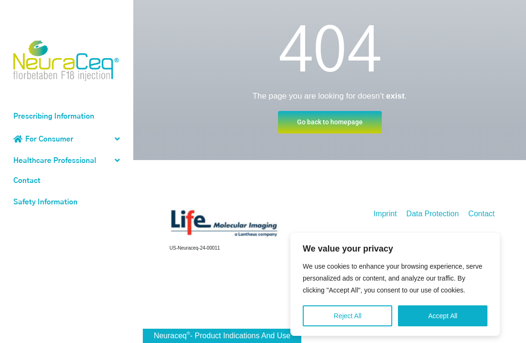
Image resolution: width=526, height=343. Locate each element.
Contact (26, 180)
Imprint (385, 214)
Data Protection (433, 214)
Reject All (347, 319)
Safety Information (45, 202)
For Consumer (49, 139)
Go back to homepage (330, 122)
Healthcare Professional (54, 160)
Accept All (442, 319)
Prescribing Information (53, 116)
